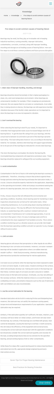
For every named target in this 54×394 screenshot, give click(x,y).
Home (6, 15)
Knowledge (15, 15)
